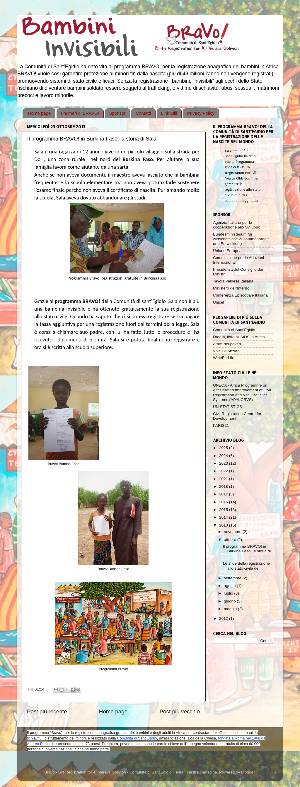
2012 (224, 618)
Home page (39, 113)
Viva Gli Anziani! (227, 351)
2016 (224, 502)
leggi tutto (250, 200)
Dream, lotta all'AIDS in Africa (239, 337)
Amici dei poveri (227, 344)
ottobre (230, 539)
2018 (224, 486)
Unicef (218, 302)
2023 (224, 463)
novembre (233, 531)
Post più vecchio (179, 711)
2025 (224, 448)
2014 (224, 517)
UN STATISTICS (227, 406)
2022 (224, 471)
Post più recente (47, 711)
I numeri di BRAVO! (80, 113)
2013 (224, 525)
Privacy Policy (200, 113)
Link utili (169, 113)
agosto (230, 585)
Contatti (143, 113)
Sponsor (117, 113)
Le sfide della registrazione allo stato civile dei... (246, 565)
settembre (233, 578)
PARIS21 (221, 425)
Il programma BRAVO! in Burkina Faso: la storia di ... (247, 551)
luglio (229, 593)
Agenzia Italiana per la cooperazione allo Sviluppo (236, 224)
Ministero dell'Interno (231, 288)
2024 (224, 455)
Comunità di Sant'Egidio (234, 330)
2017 (224, 494)
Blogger (248, 772)
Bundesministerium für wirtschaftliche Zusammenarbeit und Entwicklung (241, 239)
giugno (230, 601)
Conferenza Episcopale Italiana (240, 295)
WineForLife (223, 358)
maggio (231, 609)
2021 (224, 479)
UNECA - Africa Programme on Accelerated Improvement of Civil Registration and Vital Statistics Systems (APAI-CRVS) (242, 392)
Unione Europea (227, 250)
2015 (224, 509)
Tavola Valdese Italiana (233, 281)
